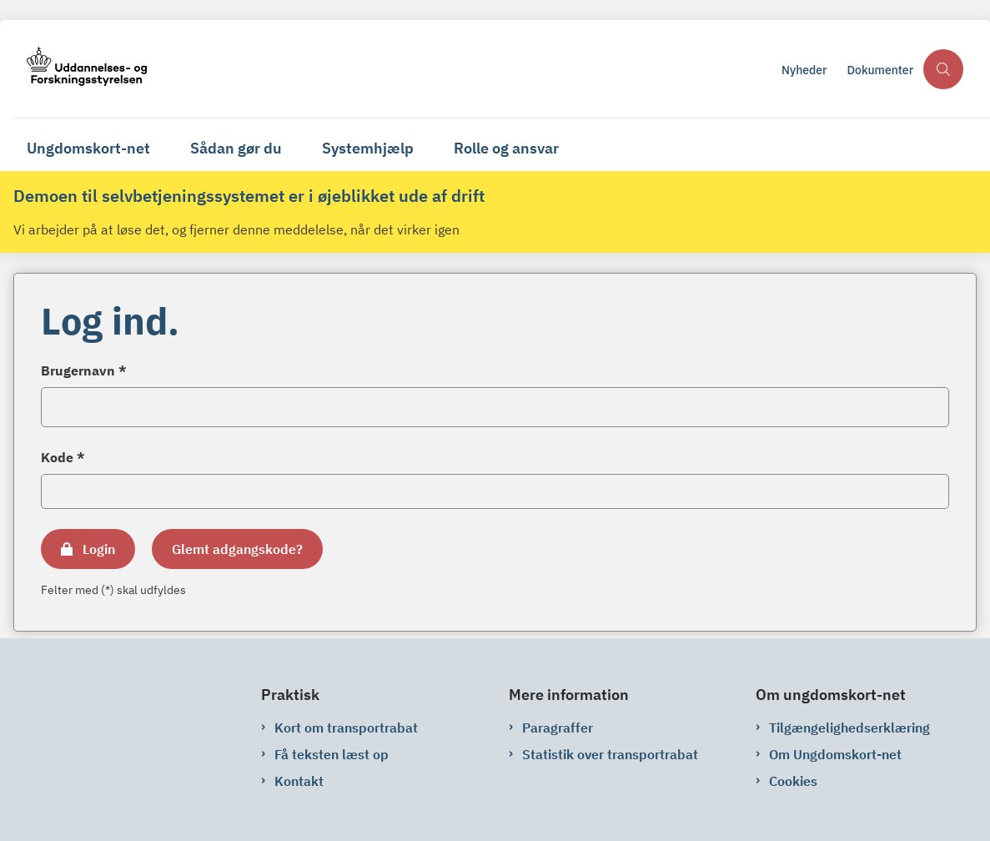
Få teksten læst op (331, 754)
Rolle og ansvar (506, 148)
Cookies (793, 781)
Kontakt (299, 781)
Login (99, 549)
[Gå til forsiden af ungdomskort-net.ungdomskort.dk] (392, 69)
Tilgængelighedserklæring (849, 727)
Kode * (63, 457)
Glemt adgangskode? (237, 549)
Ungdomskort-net (88, 148)
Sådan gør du (236, 148)
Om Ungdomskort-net (835, 754)
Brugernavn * (84, 370)
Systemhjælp (368, 148)
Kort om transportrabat (346, 727)
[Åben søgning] (943, 69)
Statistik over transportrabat (610, 754)
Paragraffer (557, 727)
